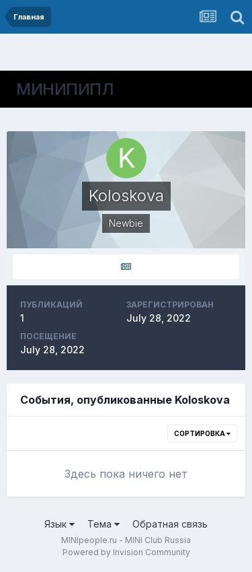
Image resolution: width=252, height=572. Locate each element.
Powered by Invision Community (126, 552)
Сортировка (202, 433)
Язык (59, 524)
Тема (103, 524)
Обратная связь (170, 524)
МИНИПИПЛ (65, 89)
